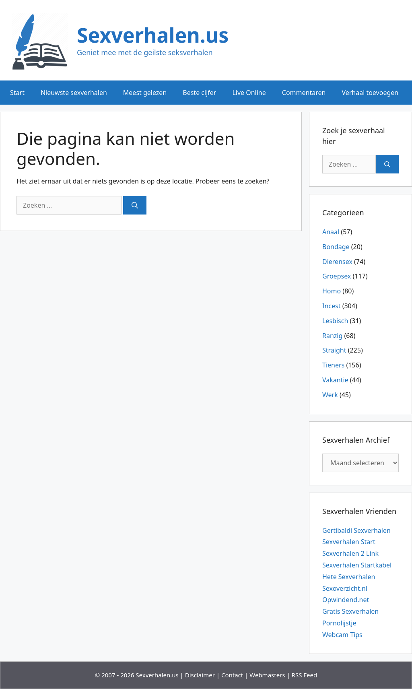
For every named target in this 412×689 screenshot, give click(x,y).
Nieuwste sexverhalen (74, 92)
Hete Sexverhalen (348, 576)
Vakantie (335, 379)
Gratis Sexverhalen (350, 611)
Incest (331, 305)
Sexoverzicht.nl (344, 588)
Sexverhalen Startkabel (356, 565)
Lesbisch (335, 320)
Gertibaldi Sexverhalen (356, 530)
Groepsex (336, 276)
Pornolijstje (339, 623)
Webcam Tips (342, 634)
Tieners (333, 365)
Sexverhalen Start (348, 541)
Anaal (330, 231)
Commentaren (304, 92)
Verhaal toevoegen (370, 92)
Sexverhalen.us (153, 35)
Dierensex (337, 261)
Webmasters (267, 675)
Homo (331, 291)
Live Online (249, 92)
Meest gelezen (145, 92)
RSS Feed (304, 675)
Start (17, 92)
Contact (232, 675)
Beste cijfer (199, 92)
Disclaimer (200, 675)
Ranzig (332, 335)
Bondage (336, 246)
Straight (334, 350)
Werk (330, 394)
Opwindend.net (345, 599)
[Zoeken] (134, 205)
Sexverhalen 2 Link (350, 553)
